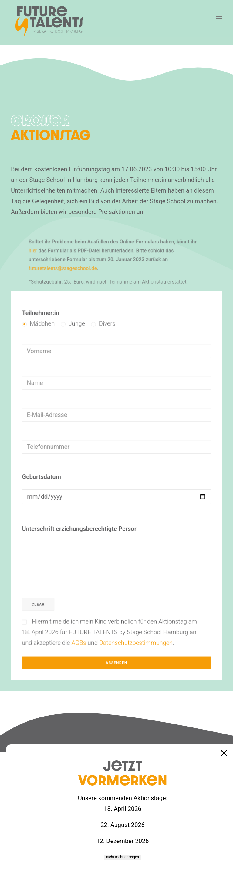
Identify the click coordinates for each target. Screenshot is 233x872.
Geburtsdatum (55, 479)
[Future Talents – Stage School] (49, 21)
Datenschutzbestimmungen (132, 614)
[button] (219, 18)
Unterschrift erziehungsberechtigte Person (87, 521)
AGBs (86, 614)
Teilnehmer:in (55, 346)
